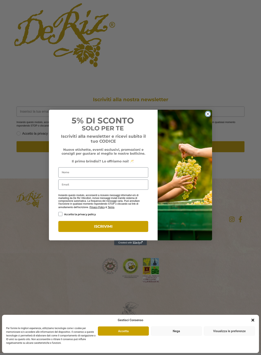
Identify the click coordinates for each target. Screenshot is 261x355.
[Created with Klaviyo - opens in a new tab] (130, 242)
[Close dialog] (207, 113)
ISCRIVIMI (103, 226)
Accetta (123, 331)
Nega (176, 331)
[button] (253, 320)
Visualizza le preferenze (229, 331)
